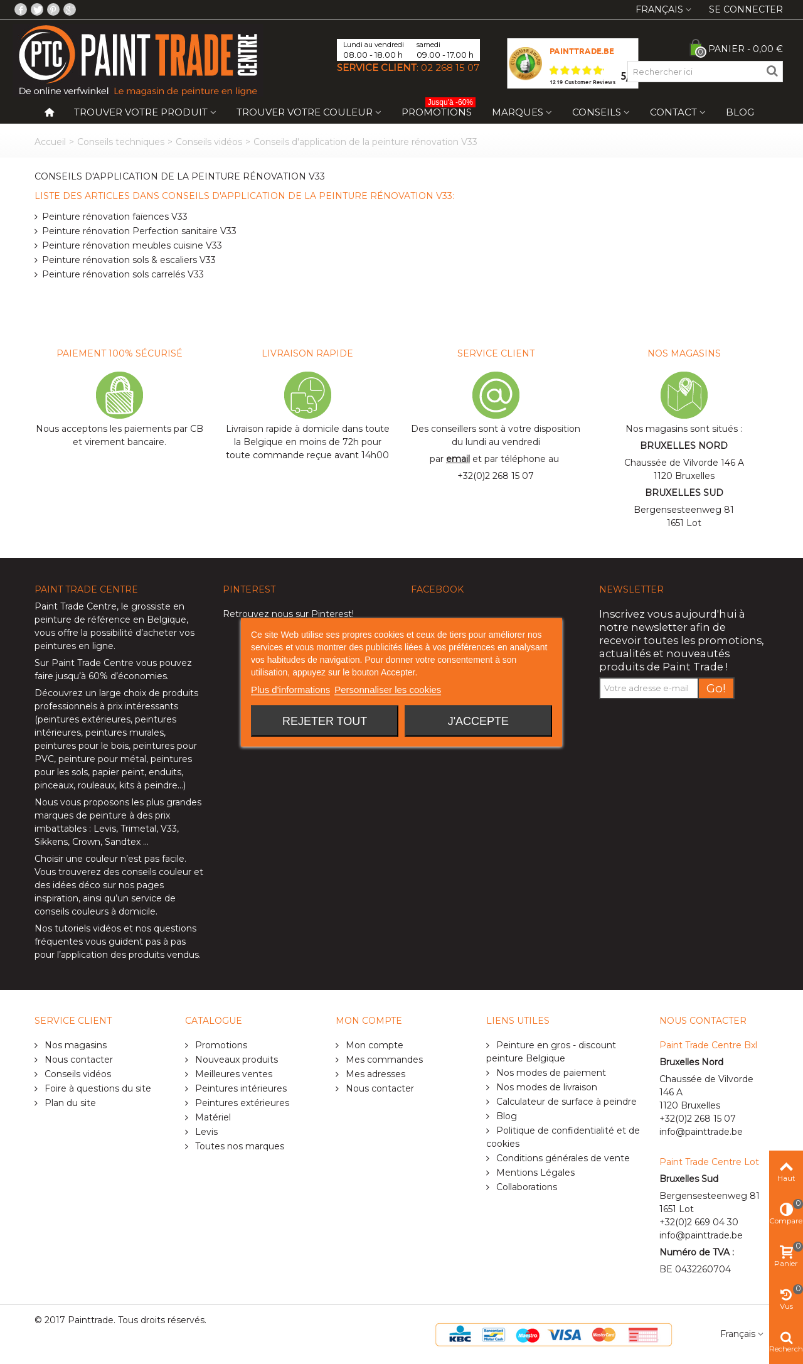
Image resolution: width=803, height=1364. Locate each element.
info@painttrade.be (701, 1131)
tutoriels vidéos (88, 928)
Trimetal (138, 828)
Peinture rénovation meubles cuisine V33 (132, 245)
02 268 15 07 (450, 67)
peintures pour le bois (82, 745)
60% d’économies (127, 676)
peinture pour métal (102, 759)
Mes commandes (383, 1059)
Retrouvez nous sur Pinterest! (288, 614)
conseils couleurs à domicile (95, 911)
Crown (86, 841)
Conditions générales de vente (562, 1158)
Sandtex (123, 841)
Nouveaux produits (235, 1059)
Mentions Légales (534, 1172)
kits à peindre (148, 785)
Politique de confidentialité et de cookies (563, 1137)
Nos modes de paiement (550, 1072)
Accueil (50, 142)
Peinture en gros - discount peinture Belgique (551, 1051)
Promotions (439, 109)
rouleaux (96, 785)
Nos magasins (74, 1045)
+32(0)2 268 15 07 (495, 475)
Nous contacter (77, 1059)
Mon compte (373, 1045)
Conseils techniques (120, 142)
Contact (673, 112)
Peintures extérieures (241, 1103)
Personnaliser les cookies (387, 689)
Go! (716, 688)
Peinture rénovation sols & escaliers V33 (129, 260)
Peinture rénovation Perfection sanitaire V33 (139, 231)
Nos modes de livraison (545, 1087)
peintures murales (124, 732)
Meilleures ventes (232, 1074)
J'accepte (478, 720)
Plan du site (69, 1103)
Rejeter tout (324, 720)
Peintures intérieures (240, 1088)
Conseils (596, 112)
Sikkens (51, 841)
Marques (517, 112)
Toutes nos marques (238, 1146)
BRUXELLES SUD (684, 492)
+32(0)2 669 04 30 (698, 1222)
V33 (169, 828)
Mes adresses (374, 1074)
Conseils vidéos (209, 142)
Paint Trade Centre (76, 606)
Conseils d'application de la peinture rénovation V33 (180, 176)
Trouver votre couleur (305, 112)
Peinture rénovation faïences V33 (115, 216)
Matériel (212, 1117)
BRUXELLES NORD (684, 445)
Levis (104, 828)
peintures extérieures (84, 719)
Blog (740, 112)
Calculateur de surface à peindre (565, 1101)
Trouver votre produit (141, 112)
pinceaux (54, 785)
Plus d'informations (290, 689)
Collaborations (525, 1187)
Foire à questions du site (96, 1088)
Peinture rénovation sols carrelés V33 (123, 274)
